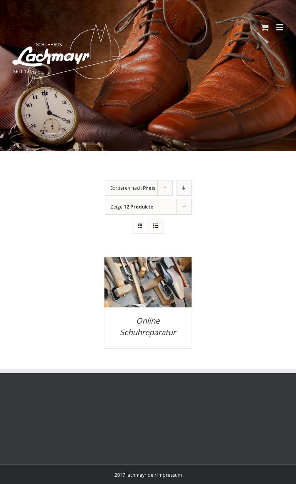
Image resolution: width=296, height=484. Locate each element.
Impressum (169, 475)
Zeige (131, 207)
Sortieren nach (133, 188)
